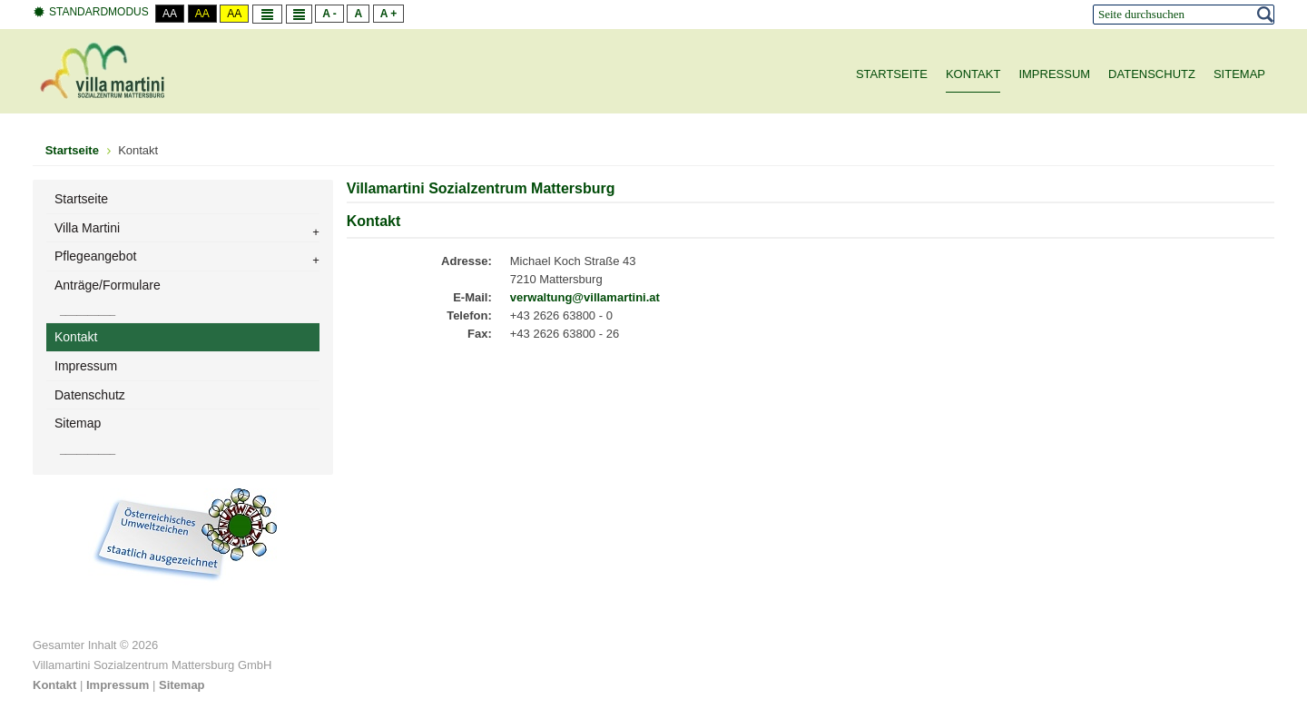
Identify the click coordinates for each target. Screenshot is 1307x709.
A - (329, 13)
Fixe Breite (267, 14)
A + (389, 13)
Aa (169, 13)
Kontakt (75, 337)
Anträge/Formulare (107, 285)
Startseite (81, 199)
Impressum (85, 366)
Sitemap (77, 423)
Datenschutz (89, 395)
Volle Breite (299, 14)
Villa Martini (87, 228)
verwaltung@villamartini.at (585, 297)
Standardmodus (91, 12)
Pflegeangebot (95, 256)
